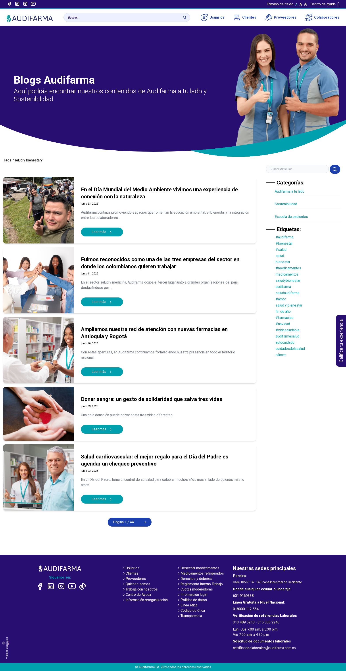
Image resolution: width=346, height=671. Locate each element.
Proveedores (280, 17)
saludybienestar (288, 280)
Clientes (244, 17)
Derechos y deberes (194, 579)
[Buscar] (184, 17)
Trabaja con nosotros (140, 589)
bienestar (283, 262)
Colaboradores (322, 17)
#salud (281, 249)
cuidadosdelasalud (290, 349)
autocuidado (285, 342)
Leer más (102, 232)
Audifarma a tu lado (289, 191)
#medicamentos (288, 268)
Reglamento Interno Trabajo (200, 584)
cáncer (281, 355)
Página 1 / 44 (123, 522)
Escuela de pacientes (291, 217)
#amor (281, 299)
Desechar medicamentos (198, 568)
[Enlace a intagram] (25, 4)
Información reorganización (145, 600)
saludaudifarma (287, 293)
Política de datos (192, 600)
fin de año (283, 311)
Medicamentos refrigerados (200, 573)
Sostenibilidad (286, 204)
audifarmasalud (287, 336)
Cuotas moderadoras (195, 589)
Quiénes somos (136, 584)
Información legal (192, 594)
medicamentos (287, 274)
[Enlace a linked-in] (17, 4)
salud (280, 256)
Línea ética (187, 605)
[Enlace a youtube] (33, 4)
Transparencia (189, 616)
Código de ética (191, 610)
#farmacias (284, 318)
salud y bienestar (289, 305)
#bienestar (284, 243)
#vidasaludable (288, 330)
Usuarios (213, 17)
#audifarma (284, 237)
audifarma (283, 287)
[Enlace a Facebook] (9, 4)
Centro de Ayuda (136, 594)
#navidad (283, 324)
